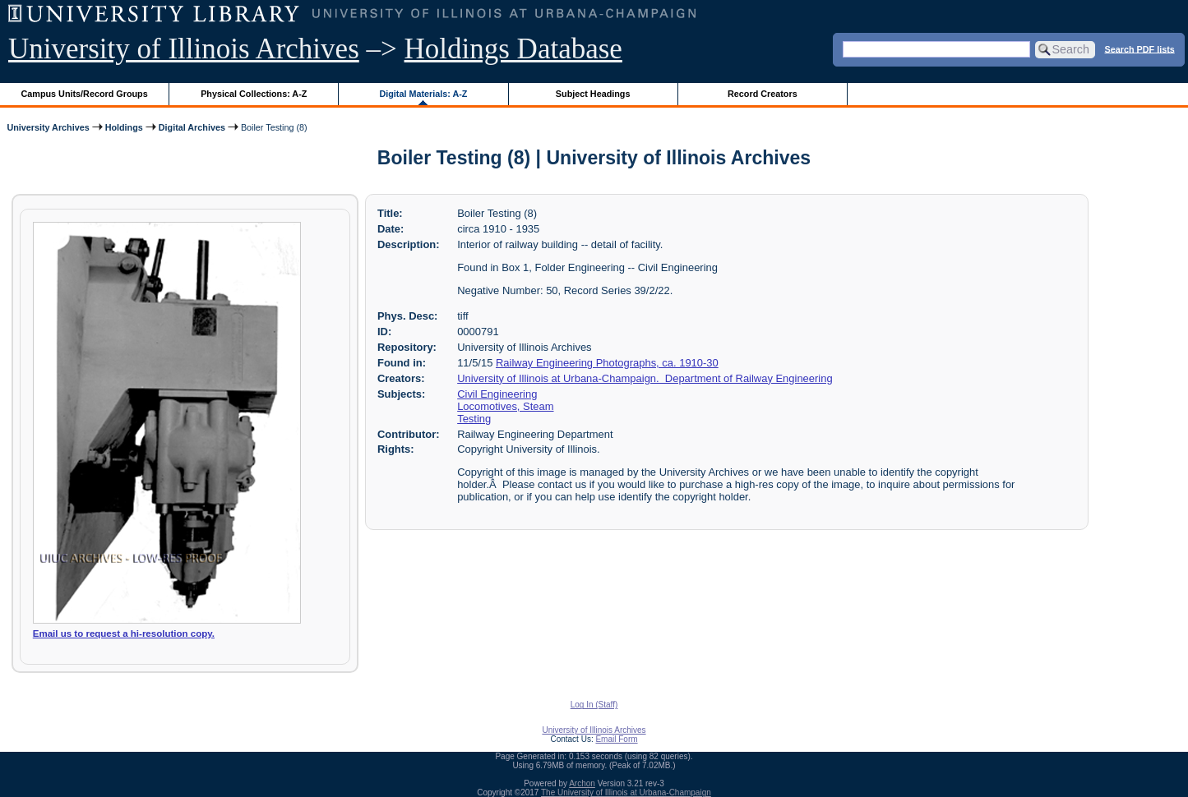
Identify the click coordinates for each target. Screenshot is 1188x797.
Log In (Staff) (594, 704)
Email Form (616, 739)
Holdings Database (513, 49)
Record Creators (762, 94)
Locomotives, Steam (505, 406)
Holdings (124, 127)
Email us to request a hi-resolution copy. (124, 633)
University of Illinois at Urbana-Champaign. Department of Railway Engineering (644, 378)
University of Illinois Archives (183, 49)
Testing (474, 418)
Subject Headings (593, 94)
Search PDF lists (1140, 48)
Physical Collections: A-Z (254, 94)
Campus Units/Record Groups (84, 94)
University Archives (48, 127)
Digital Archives (192, 127)
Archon (582, 783)
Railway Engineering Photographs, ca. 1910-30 (607, 363)
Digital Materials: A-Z (423, 94)
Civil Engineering (497, 394)
